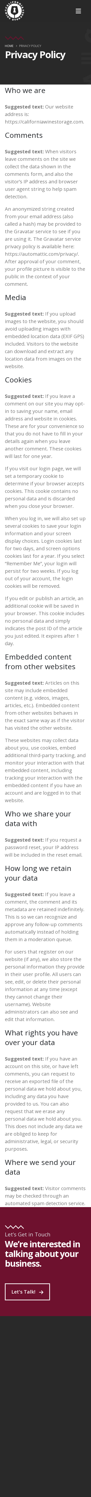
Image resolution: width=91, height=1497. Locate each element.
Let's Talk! (27, 1291)
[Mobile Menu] (78, 11)
